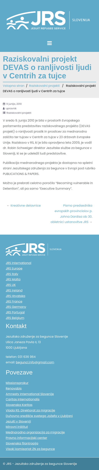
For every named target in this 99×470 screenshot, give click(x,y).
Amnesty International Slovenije (30, 394)
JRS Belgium (15, 318)
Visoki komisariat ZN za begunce (30, 449)
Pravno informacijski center (26, 438)
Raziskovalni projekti (44, 86)
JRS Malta (13, 279)
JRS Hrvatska (15, 296)
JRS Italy (12, 274)
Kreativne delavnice (26, 205)
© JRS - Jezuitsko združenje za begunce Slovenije (40, 464)
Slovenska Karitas (19, 405)
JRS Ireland (14, 290)
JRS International (18, 263)
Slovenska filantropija (22, 443)
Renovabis (14, 388)
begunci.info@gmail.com (35, 362)
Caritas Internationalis (23, 399)
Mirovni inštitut (17, 427)
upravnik (11, 108)
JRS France (14, 301)
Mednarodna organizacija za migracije (35, 432)
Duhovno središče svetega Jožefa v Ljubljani (39, 416)
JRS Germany (16, 307)
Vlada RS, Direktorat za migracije (30, 410)
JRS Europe (14, 268)
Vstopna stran (13, 86)
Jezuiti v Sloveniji (18, 421)
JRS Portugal (15, 312)
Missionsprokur (17, 383)
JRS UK (11, 285)
